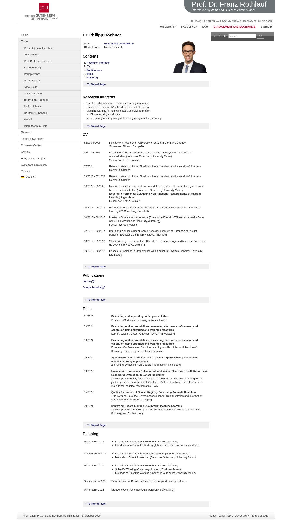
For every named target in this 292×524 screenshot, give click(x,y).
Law (205, 26)
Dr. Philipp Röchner (36, 99)
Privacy (212, 515)
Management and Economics (235, 26)
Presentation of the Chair (38, 48)
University (168, 26)
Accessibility (242, 515)
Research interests (98, 62)
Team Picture (31, 54)
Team (24, 41)
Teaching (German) (32, 138)
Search (210, 21)
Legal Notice (226, 515)
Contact (251, 21)
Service (25, 151)
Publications (94, 70)
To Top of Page (96, 84)
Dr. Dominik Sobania (36, 112)
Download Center (31, 145)
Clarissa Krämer (33, 93)
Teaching (92, 77)
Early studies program (33, 158)
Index (223, 21)
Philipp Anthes (32, 74)
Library (267, 26)
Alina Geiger (31, 86)
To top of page (260, 515)
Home (197, 21)
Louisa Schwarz (33, 106)
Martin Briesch (32, 80)
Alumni (28, 119)
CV (88, 66)
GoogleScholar (92, 287)
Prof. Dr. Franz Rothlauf (37, 61)
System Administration (34, 164)
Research (26, 132)
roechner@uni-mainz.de (119, 43)
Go (261, 36)
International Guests (35, 125)
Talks (90, 73)
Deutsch (267, 21)
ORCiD (87, 281)
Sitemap (236, 21)
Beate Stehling (32, 67)
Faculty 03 (189, 26)
